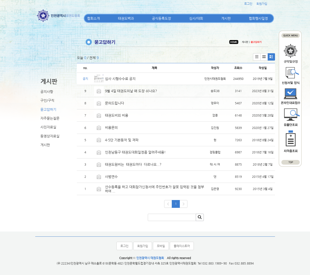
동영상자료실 (49, 136)
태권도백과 (126, 18)
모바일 (161, 246)
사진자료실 (48, 127)
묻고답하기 (48, 109)
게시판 (226, 18)
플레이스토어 (182, 246)
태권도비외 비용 (116, 115)
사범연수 (111, 177)
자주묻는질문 (49, 118)
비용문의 (111, 127)
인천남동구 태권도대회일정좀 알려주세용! (135, 152)
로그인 (248, 3)
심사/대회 (196, 18)
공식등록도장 (161, 18)
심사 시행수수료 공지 (120, 79)
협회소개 (93, 18)
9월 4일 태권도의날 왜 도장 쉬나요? (131, 91)
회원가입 (261, 3)
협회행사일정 (258, 18)
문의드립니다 (114, 103)
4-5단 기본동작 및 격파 (122, 140)
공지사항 (46, 92)
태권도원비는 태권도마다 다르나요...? (133, 164)
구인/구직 (47, 100)
